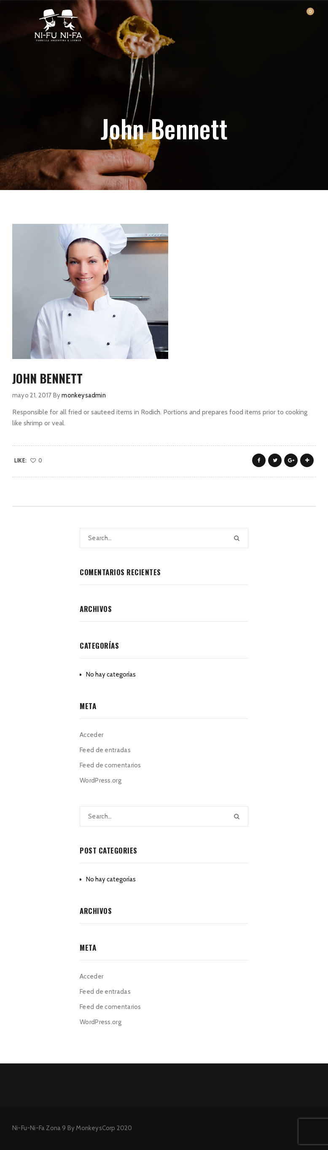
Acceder (91, 735)
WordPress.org (100, 780)
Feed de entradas (105, 750)
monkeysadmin (83, 395)
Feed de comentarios (110, 765)
